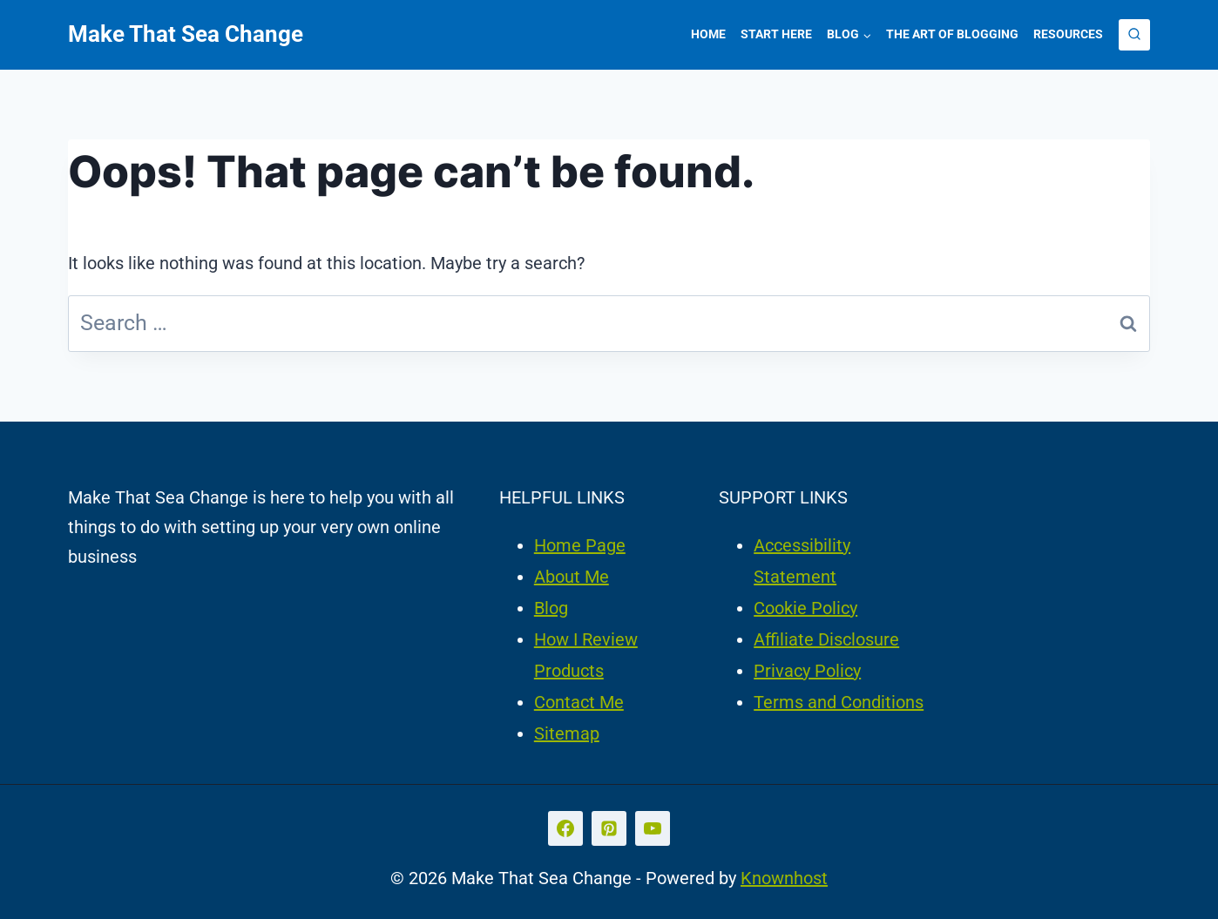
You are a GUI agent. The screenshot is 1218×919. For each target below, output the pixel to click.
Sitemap (566, 733)
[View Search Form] (1134, 35)
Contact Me (579, 702)
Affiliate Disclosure (826, 639)
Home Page (580, 545)
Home (708, 34)
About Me (571, 576)
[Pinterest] (609, 828)
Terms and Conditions (839, 702)
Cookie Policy (805, 608)
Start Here (776, 34)
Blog (551, 608)
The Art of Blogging (952, 34)
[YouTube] (652, 828)
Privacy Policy (807, 670)
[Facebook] (565, 828)
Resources (1068, 34)
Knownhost (784, 878)
